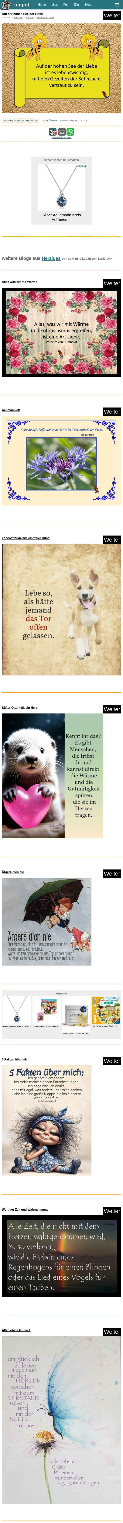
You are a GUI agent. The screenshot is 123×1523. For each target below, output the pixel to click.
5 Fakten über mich (15, 1059)
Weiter (112, 15)
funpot (21, 4)
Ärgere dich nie (13, 872)
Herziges (18, 17)
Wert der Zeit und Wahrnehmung (25, 1209)
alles (54, 4)
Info (36, 121)
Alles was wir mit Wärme (19, 281)
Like (5, 121)
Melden (29, 121)
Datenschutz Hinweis (61, 137)
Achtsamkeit (11, 410)
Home (42, 4)
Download (20, 121)
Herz (88, 4)
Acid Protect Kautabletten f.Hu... (76, 1034)
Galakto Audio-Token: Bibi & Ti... (46, 1026)
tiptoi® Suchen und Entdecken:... (106, 1026)
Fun (66, 4)
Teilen (11, 121)
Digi (77, 4)
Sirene (53, 120)
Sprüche (30, 17)
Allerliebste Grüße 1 (16, 1330)
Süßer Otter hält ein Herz (19, 707)
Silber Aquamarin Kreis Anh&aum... (61, 217)
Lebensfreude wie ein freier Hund (26, 538)
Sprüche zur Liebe (45, 17)
